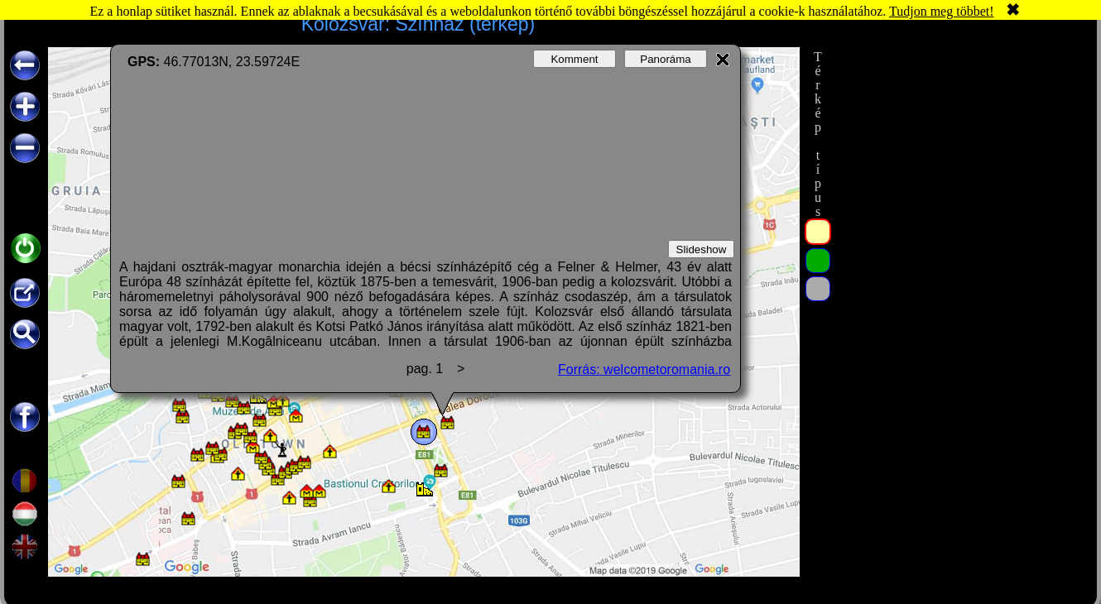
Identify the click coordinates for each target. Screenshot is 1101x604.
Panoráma (665, 59)
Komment (574, 59)
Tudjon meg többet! (941, 11)
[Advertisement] (958, 295)
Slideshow (701, 249)
